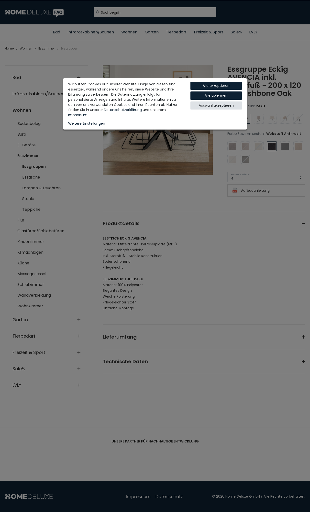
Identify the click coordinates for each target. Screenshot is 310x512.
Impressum (78, 114)
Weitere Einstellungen (86, 123)
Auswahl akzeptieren (216, 105)
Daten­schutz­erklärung (123, 109)
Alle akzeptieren (216, 85)
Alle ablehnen (216, 95)
